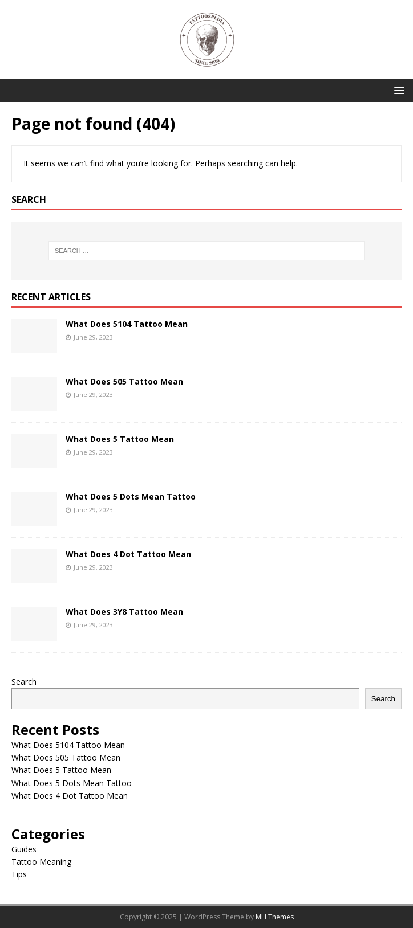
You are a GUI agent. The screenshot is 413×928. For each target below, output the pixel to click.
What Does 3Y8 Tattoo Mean (124, 611)
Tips (19, 874)
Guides (24, 849)
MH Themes (275, 917)
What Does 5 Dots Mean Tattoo (131, 496)
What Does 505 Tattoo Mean (124, 381)
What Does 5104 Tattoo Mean (127, 323)
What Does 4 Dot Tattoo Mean (128, 554)
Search (24, 681)
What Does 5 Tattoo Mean (120, 439)
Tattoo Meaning (41, 861)
